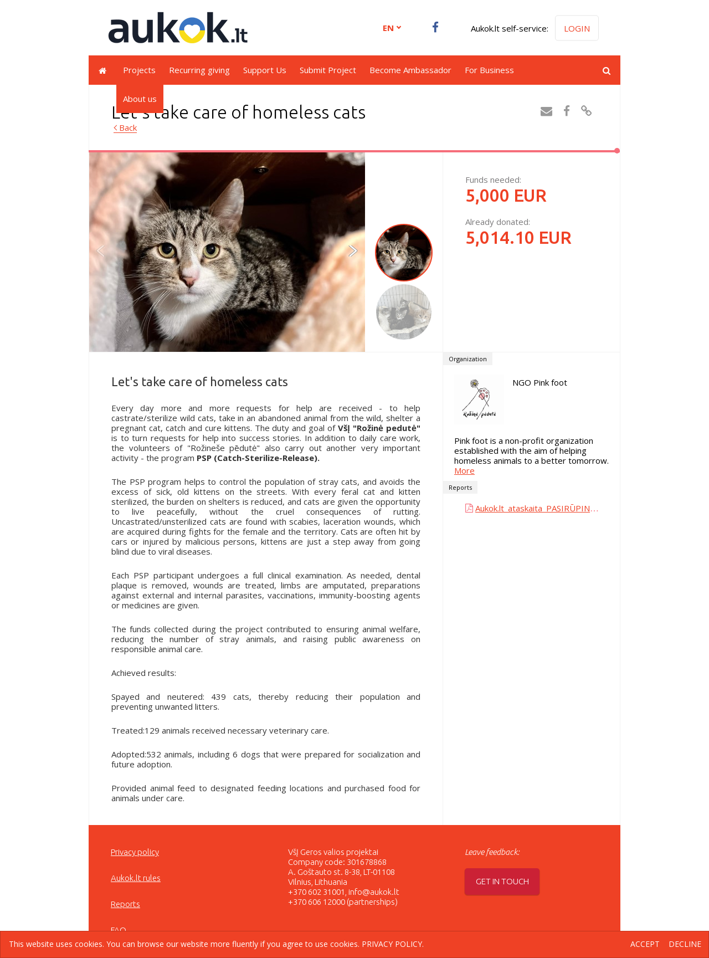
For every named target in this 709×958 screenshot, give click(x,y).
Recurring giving (199, 69)
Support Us (264, 69)
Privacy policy (135, 852)
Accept (645, 944)
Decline (685, 944)
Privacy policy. (393, 944)
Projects (139, 69)
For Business (489, 69)
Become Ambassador (410, 69)
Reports (125, 904)
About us (140, 98)
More (464, 470)
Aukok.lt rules (136, 878)
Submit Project (328, 69)
